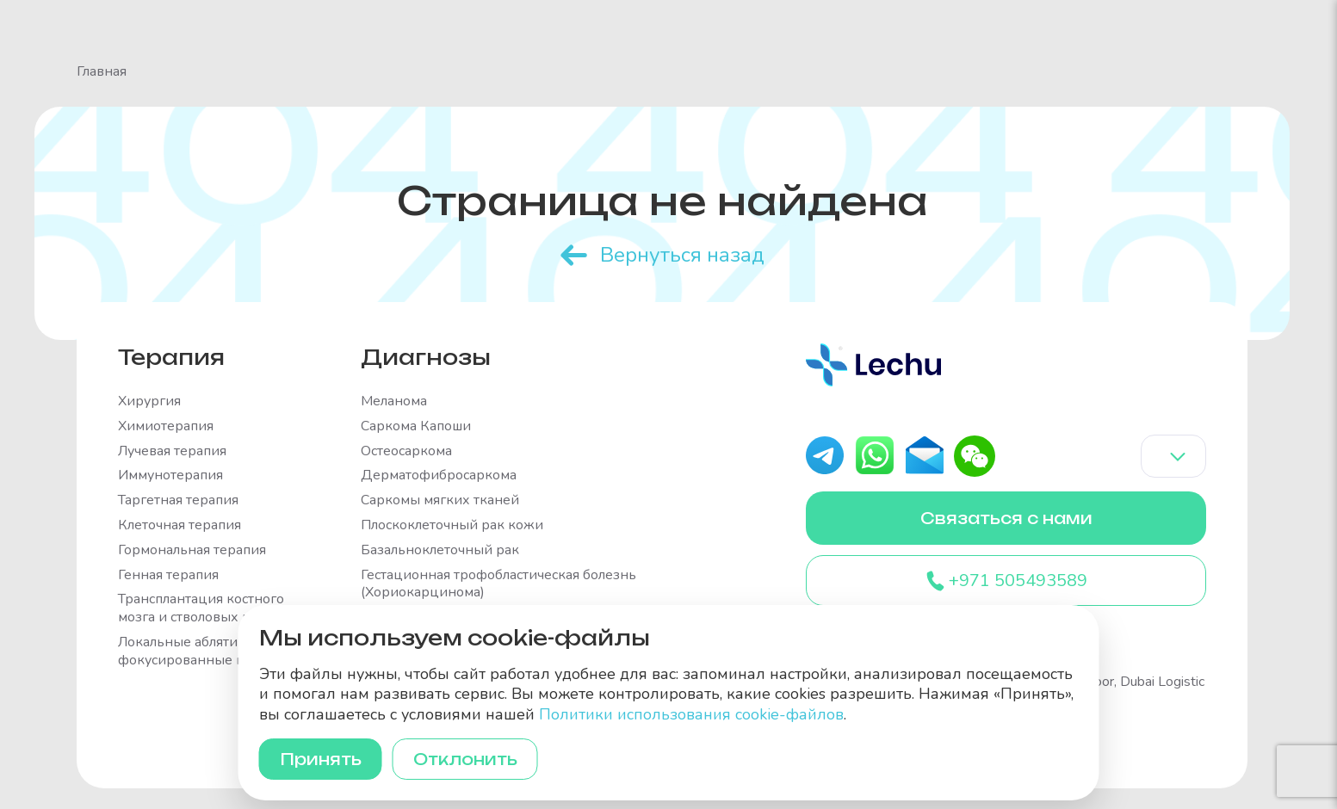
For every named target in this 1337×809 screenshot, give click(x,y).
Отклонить (465, 759)
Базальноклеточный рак (440, 550)
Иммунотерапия (170, 475)
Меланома (394, 401)
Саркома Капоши (416, 426)
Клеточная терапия (179, 525)
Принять (321, 759)
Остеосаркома (406, 451)
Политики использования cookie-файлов (691, 714)
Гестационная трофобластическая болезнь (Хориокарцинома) (498, 584)
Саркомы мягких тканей (440, 500)
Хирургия (149, 401)
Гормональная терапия (192, 550)
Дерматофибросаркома (439, 475)
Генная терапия (168, 575)
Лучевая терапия (172, 451)
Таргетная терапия (178, 500)
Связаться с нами (1006, 518)
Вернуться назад (682, 255)
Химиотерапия (166, 426)
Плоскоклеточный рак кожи (452, 525)
